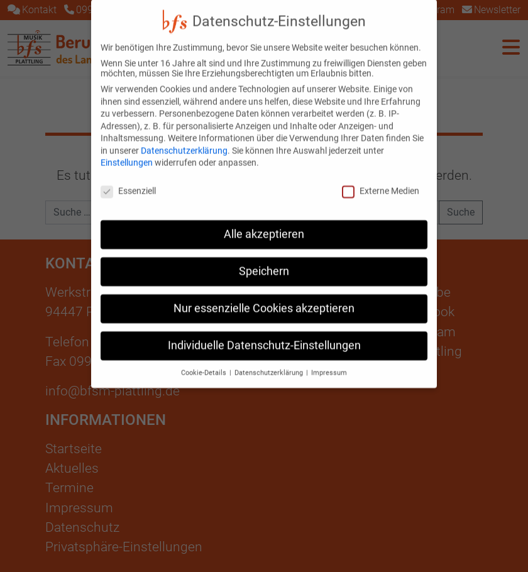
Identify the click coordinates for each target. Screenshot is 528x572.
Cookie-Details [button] (204, 362)
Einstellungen (127, 152)
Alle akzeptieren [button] (264, 223)
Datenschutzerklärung (184, 140)
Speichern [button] (264, 260)
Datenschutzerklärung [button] (269, 362)
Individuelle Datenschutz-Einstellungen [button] (264, 334)
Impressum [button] (329, 362)
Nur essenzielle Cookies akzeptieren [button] (264, 297)
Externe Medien (380, 180)
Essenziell (128, 180)
